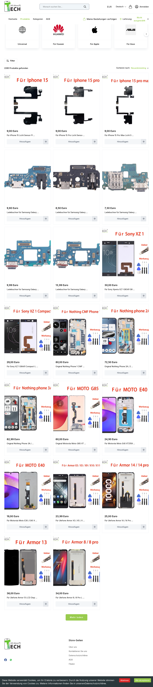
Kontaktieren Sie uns (78, 651)
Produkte (25, 19)
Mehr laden (76, 617)
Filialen (72, 664)
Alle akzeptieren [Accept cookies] (142, 680)
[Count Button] (27, 141)
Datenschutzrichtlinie (95, 683)
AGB (48, 19)
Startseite (12, 19)
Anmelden (144, 6)
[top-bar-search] (64, 7)
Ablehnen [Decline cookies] (124, 680)
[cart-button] (130, 6)
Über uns (73, 647)
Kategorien (38, 19)
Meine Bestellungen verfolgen (102, 19)
